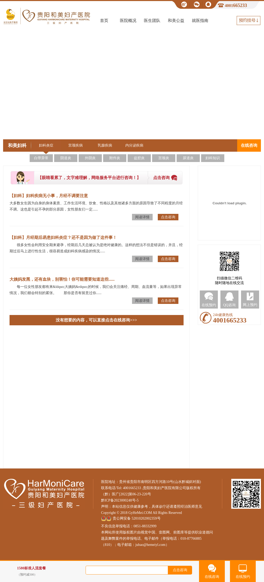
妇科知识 (212, 158)
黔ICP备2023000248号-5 (119, 500)
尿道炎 (188, 158)
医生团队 (152, 20)
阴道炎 (65, 158)
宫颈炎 (163, 158)
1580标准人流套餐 (54, 571)
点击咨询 (161, 177)
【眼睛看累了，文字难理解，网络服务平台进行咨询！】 (89, 177)
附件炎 (114, 158)
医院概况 (128, 20)
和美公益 (176, 20)
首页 (104, 20)
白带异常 (41, 158)
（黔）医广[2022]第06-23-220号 (126, 494)
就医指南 (200, 20)
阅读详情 (142, 217)
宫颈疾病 (75, 145)
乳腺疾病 (105, 145)
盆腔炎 (139, 158)
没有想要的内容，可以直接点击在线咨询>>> (96, 320)
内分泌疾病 (134, 145)
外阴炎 (90, 158)
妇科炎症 (46, 145)
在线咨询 (249, 145)
